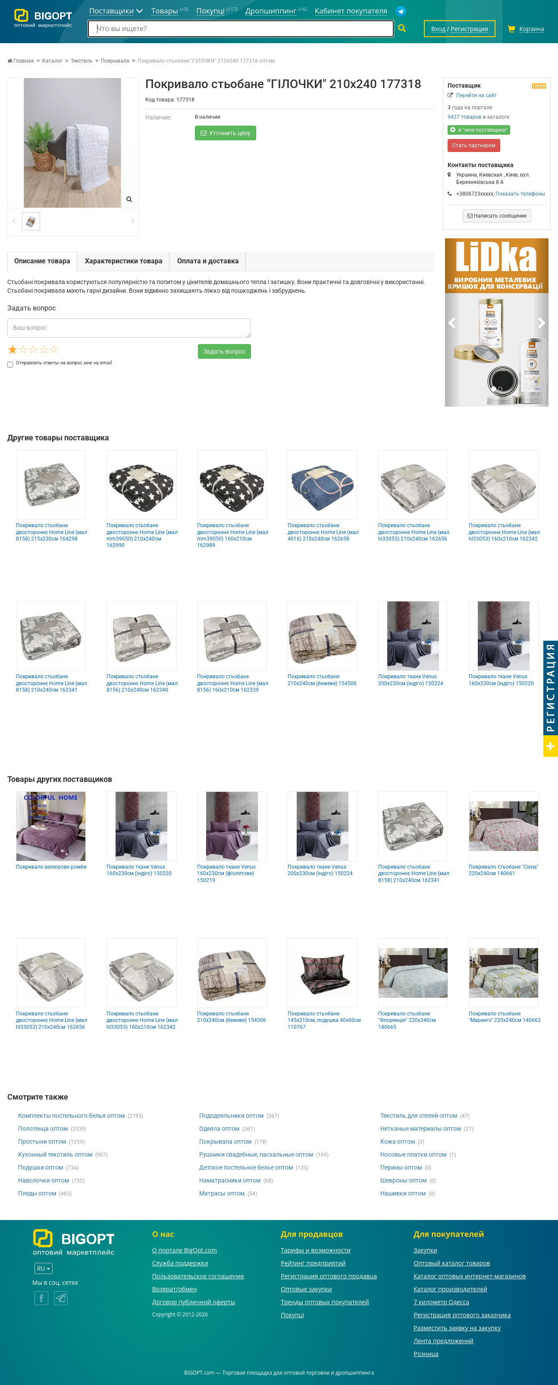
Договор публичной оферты (193, 1302)
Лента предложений (443, 1341)
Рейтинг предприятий (313, 1263)
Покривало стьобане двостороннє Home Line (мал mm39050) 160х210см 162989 (232, 535)
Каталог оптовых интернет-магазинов (470, 1276)
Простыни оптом (42, 1141)
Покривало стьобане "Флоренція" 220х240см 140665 (407, 1020)
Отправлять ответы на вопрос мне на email (59, 363)
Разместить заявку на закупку (457, 1328)
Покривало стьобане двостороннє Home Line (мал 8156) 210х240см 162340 (142, 683)
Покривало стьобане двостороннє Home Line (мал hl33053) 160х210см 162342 (504, 532)
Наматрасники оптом (229, 1180)
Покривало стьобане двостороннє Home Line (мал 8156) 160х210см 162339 (232, 683)
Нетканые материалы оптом (420, 1128)
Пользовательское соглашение (198, 1276)
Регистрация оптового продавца (329, 1276)
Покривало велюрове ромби (51, 867)
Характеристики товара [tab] (124, 261)
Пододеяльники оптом (231, 1115)
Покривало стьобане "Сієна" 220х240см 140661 (504, 870)
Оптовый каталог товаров (452, 1263)
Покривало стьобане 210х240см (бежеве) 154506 (322, 680)
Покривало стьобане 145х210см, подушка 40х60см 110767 (324, 1020)
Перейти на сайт (476, 95)
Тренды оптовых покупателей (325, 1302)
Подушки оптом (40, 1167)
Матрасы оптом (222, 1193)
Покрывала (115, 61)
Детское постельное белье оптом (246, 1167)
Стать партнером (473, 145)
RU (43, 1268)
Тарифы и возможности (316, 1250)
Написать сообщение (497, 216)
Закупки (425, 1250)
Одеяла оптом (219, 1128)
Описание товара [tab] (42, 261)
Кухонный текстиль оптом (55, 1154)
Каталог (52, 61)
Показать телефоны (520, 194)
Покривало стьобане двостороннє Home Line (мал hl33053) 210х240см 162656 (413, 532)
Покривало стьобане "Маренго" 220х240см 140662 (505, 1017)
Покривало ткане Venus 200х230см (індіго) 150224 (410, 680)
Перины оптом (401, 1167)
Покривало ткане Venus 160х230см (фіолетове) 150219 (226, 873)
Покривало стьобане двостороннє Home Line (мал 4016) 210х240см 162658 (323, 532)
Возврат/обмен (174, 1289)
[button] (453, 322)
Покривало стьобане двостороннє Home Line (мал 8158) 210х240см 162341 (51, 683)
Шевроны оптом (403, 1180)
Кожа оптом (397, 1141)
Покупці (292, 1315)
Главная (20, 61)
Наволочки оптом (43, 1180)
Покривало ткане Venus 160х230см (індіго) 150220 (501, 680)
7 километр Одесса (441, 1302)
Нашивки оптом (403, 1193)
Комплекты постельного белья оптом (71, 1115)
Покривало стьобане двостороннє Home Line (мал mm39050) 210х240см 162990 (142, 535)
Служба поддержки (180, 1263)
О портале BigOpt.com (184, 1250)
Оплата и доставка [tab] (208, 261)
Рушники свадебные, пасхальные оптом (256, 1154)
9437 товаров (465, 117)
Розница (426, 1354)
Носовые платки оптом (413, 1154)
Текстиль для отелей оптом (418, 1115)
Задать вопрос (224, 351)
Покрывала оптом (225, 1141)
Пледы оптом (37, 1193)
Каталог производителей (450, 1289)
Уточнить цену (226, 133)
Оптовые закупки (306, 1289)
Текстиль (82, 61)
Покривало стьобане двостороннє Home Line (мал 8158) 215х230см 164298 (51, 532)
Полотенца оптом (43, 1128)
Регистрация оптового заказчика (462, 1315)
